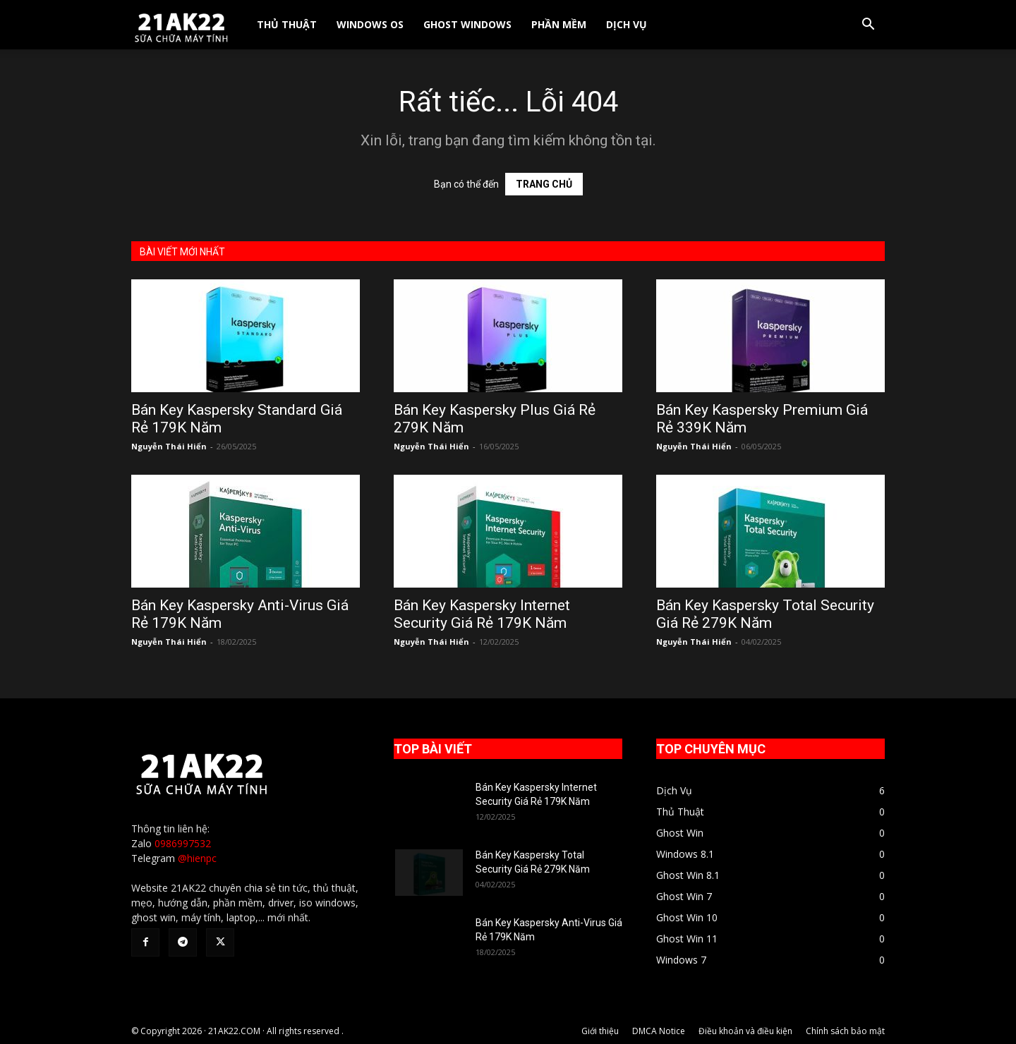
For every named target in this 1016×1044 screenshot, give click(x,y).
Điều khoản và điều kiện (745, 1031)
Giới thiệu (600, 1031)
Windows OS (370, 24)
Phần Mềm (558, 24)
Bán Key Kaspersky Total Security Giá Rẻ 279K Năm (765, 614)
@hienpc (197, 858)
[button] (868, 25)
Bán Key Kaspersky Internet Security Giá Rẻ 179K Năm (482, 614)
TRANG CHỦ (544, 184)
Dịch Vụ (626, 24)
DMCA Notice (658, 1031)
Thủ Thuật (287, 24)
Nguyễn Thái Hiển (169, 446)
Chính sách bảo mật (845, 1031)
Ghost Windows (467, 24)
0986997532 (183, 843)
